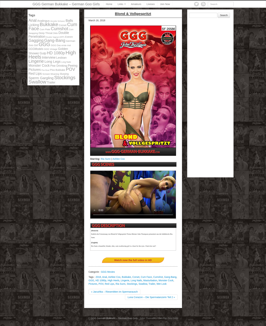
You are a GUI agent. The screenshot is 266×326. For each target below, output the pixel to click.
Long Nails (136, 280)
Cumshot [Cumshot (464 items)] (59, 28)
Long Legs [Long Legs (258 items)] (52, 61)
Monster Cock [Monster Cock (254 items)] (39, 65)
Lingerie (125, 280)
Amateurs (136, 4)
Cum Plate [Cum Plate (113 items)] (45, 29)
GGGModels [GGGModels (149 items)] (36, 48)
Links (122, 4)
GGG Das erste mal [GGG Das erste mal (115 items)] (61, 45)
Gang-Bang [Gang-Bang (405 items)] (54, 40)
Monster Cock (166, 280)
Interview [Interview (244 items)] (48, 57)
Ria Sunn (106, 159)
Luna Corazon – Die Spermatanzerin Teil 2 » (151, 297)
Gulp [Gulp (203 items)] (43, 53)
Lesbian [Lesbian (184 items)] (61, 57)
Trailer (152, 283)
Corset (135, 277)
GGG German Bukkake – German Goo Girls (66, 4)
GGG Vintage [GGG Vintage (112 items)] (50, 49)
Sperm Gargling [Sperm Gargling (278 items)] (41, 78)
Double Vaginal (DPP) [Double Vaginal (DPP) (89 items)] (55, 37)
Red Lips (109, 283)
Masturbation (150, 280)
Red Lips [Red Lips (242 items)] (35, 73)
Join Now (165, 4)
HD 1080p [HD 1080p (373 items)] (56, 53)
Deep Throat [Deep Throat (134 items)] (46, 33)
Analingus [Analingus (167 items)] (43, 20)
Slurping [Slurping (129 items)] (64, 74)
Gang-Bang (170, 277)
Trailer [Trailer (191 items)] (51, 82)
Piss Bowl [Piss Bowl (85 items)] (45, 70)
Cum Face (146, 277)
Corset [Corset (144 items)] (62, 25)
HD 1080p (100, 280)
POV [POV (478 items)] (70, 69)
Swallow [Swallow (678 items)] (37, 81)
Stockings (132, 283)
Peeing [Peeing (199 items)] (72, 65)
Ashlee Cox (118, 159)
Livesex (151, 4)
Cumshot (158, 277)
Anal (104, 277)
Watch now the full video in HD (133, 260)
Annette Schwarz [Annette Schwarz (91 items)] (57, 21)
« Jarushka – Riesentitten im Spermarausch (114, 291)
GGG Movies (108, 271)
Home (109, 4)
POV (101, 283)
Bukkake (126, 277)
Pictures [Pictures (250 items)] (35, 69)
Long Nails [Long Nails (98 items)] (66, 62)
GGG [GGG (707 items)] (44, 44)
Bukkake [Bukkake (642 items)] (49, 24)
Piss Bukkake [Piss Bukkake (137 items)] (57, 70)
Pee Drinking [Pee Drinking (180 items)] (58, 65)
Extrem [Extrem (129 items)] (69, 36)
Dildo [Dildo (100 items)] (55, 33)
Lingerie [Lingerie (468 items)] (36, 61)
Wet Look (161, 283)
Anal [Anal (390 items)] (33, 20)
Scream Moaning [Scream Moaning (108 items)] (50, 74)
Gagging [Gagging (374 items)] (36, 40)
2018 (98, 277)
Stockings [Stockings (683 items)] (65, 77)
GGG (91, 280)
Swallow (143, 283)
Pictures (93, 283)
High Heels (113, 280)
